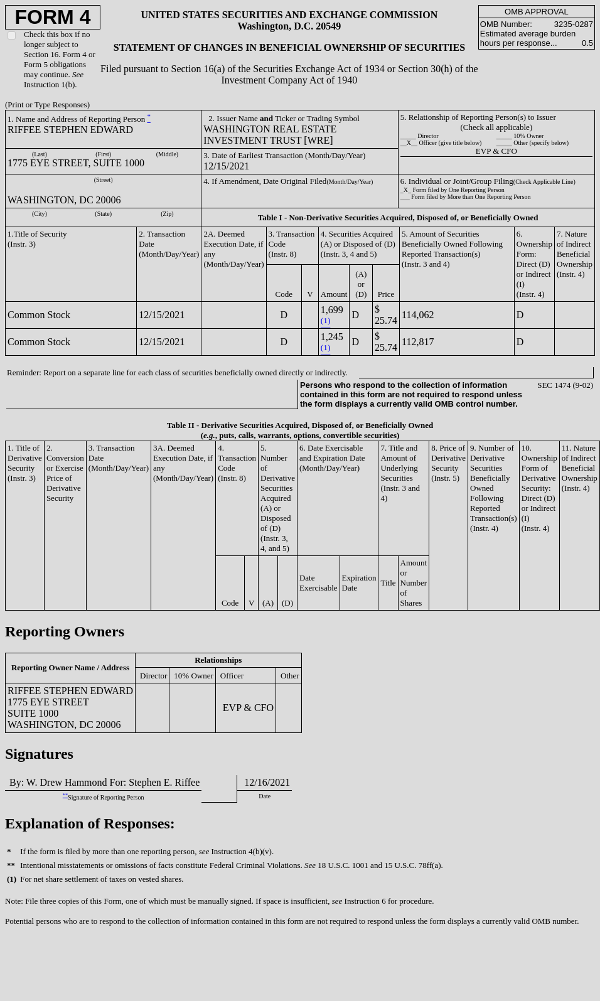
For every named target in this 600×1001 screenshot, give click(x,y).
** (65, 795)
